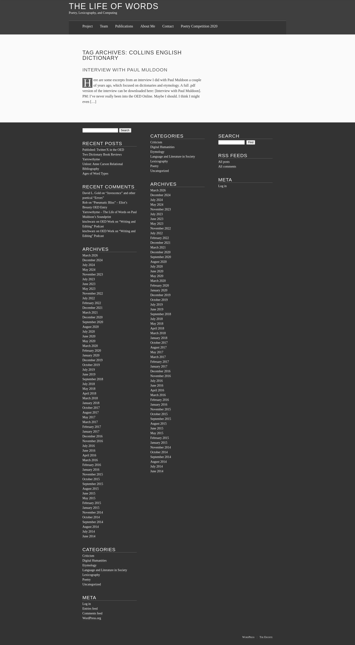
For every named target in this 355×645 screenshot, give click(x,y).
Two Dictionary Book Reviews (102, 154)
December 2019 (92, 360)
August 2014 (90, 526)
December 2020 (92, 317)
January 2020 (90, 355)
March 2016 (90, 460)
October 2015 (91, 479)
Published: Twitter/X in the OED (103, 149)
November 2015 (92, 474)
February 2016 (91, 465)
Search (229, 136)
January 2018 (90, 403)
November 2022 (92, 293)
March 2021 (90, 312)
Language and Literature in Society (104, 570)
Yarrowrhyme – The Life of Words (104, 212)
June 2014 (88, 536)
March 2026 (90, 255)
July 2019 (88, 369)
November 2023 (92, 274)
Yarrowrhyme (91, 159)
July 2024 (88, 265)
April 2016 (89, 455)
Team (104, 26)
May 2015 (88, 498)
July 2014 (88, 531)
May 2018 (88, 388)
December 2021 (92, 307)
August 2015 (90, 488)
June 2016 (88, 450)
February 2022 (91, 303)
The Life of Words (114, 6)
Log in (86, 604)
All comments (227, 166)
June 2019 (88, 374)
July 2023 (88, 279)
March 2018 (90, 398)
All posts (224, 161)
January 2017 (90, 431)
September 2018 (92, 379)
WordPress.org (91, 618)
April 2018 (89, 393)
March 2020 (90, 346)
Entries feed (90, 608)
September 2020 (92, 322)
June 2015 (88, 493)
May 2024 (88, 269)
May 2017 (88, 417)
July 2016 (88, 446)
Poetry (86, 579)
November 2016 (92, 441)
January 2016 (90, 469)
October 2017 (91, 407)
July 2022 (88, 298)
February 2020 (91, 350)
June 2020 (88, 336)
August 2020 (90, 327)
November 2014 (92, 512)
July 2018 (88, 384)
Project (87, 26)
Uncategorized (91, 584)
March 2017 (90, 422)
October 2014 (91, 517)
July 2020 (88, 331)
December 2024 (92, 260)
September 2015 (92, 484)
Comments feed (92, 613)
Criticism (88, 555)
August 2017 (90, 412)
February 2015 (91, 503)
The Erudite (266, 637)
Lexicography (91, 575)
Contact (168, 26)
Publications (124, 26)
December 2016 (92, 436)
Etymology (89, 565)
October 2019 (91, 365)
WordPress (248, 637)
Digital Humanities (94, 560)
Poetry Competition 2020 (199, 26)
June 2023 (88, 284)
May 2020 (88, 341)
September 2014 (92, 522)
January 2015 (90, 507)
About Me (147, 26)
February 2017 (91, 426)
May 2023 (88, 288)
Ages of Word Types (95, 173)
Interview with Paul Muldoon (125, 69)
